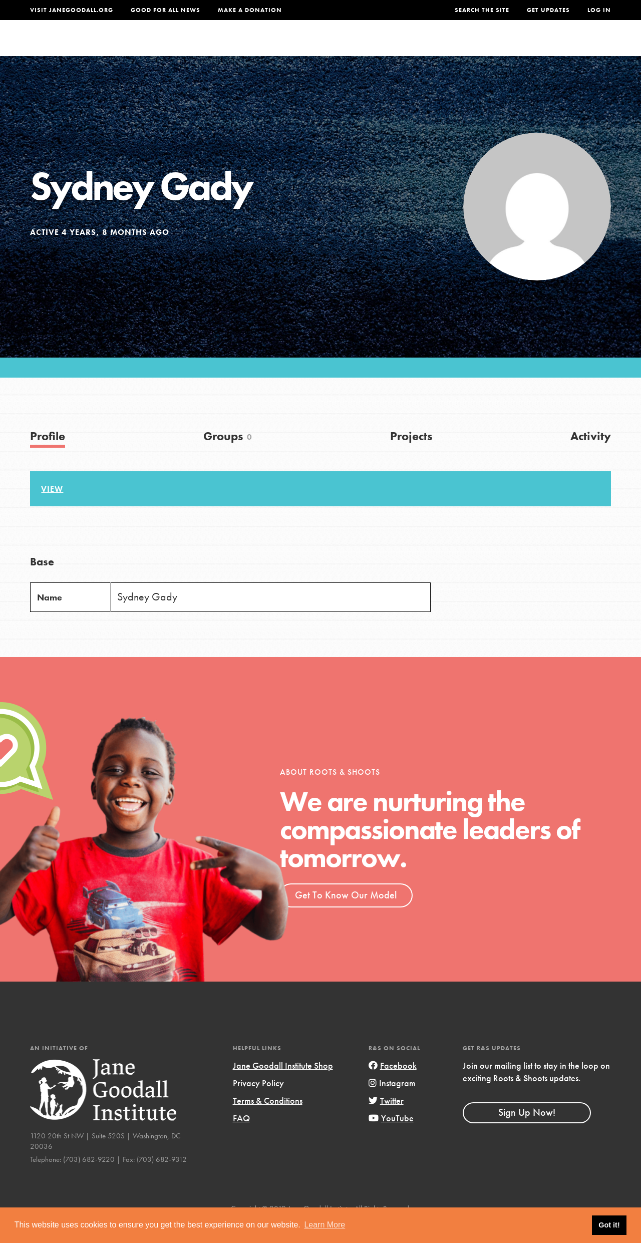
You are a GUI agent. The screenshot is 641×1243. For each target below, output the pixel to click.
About (211, 47)
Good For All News (165, 10)
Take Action (578, 47)
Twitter (386, 1120)
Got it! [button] (608, 1225)
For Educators (334, 47)
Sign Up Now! (526, 1132)
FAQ (241, 1138)
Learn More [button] (324, 1224)
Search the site (482, 10)
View (52, 509)
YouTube (391, 1138)
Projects (464, 47)
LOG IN (599, 10)
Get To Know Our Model (346, 914)
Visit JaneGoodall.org (71, 10)
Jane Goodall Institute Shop (283, 1085)
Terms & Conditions (267, 1120)
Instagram (392, 1103)
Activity (590, 456)
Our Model (406, 47)
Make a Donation (250, 10)
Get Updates (548, 10)
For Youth (262, 47)
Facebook (393, 1085)
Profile (47, 456)
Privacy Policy (258, 1103)
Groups (514, 47)
